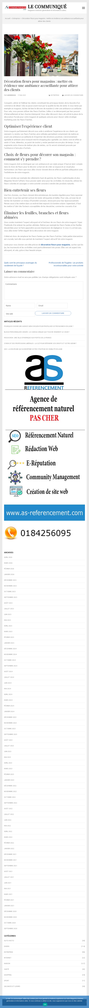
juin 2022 (7, 820)
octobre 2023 (10, 729)
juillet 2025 (9, 609)
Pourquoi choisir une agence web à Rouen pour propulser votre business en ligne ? (38, 326)
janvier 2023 (9, 780)
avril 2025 (8, 626)
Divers (6, 946)
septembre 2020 (10, 928)
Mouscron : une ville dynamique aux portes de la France (27, 338)
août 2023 (8, 740)
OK (45, 1004)
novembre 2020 (10, 917)
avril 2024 (8, 694)
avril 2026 (8, 557)
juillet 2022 (9, 814)
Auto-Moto (9, 941)
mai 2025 (7, 620)
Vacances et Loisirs (12, 986)
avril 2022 (8, 831)
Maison (7, 963)
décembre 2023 (10, 717)
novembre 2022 (10, 791)
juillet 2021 (9, 877)
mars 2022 (8, 837)
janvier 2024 (9, 711)
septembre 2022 (10, 803)
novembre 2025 (10, 586)
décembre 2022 (10, 786)
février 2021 (9, 900)
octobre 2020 (10, 923)
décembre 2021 (10, 854)
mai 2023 (7, 757)
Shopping (8, 975)
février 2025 (9, 637)
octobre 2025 (10, 591)
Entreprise (55, 95)
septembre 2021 (10, 866)
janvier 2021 (9, 906)
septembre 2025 (10, 597)
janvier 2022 (9, 848)
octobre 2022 (10, 797)
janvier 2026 (9, 574)
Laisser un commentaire (73, 95)
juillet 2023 (9, 746)
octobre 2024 (10, 660)
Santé (6, 969)
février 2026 (9, 569)
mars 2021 (8, 894)
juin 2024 (7, 683)
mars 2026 (8, 563)
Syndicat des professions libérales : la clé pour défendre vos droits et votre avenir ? (40, 343)
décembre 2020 (10, 911)
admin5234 (11, 95)
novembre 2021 (10, 860)
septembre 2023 (10, 734)
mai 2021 (7, 888)
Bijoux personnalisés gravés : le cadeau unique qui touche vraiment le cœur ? (37, 332)
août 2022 (8, 809)
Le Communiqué (47, 6)
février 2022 (9, 843)
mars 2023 (8, 769)
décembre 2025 (10, 580)
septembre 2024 (10, 666)
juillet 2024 (9, 677)
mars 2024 (8, 700)
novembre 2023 (10, 723)
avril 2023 (8, 763)
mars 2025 (8, 631)
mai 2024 (7, 689)
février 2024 (9, 706)
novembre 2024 (10, 654)
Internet (7, 958)
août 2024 (8, 671)
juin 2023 (7, 751)
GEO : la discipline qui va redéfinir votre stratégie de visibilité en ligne (33, 349)
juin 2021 (7, 883)
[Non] (86, 1002)
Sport (6, 981)
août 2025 (8, 603)
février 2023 (9, 774)
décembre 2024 (10, 649)
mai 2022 (7, 826)
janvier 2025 (9, 643)
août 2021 (8, 871)
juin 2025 (7, 614)
